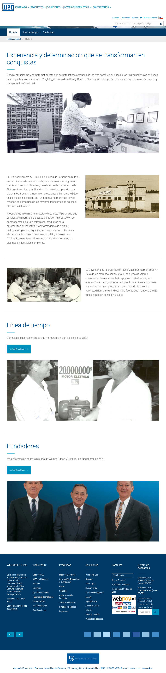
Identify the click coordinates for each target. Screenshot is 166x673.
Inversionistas (73, 7)
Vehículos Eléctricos (94, 619)
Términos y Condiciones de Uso (83, 668)
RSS (103, 668)
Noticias (115, 18)
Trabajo (135, 18)
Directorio (37, 588)
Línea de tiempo (30, 32)
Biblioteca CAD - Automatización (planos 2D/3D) (148, 590)
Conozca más (17, 349)
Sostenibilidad (39, 601)
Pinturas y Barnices (67, 607)
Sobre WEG (20, 7)
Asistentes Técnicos (120, 584)
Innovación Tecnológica (43, 597)
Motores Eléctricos (67, 575)
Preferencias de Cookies (86, 658)
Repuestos (63, 611)
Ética (86, 7)
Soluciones (53, 7)
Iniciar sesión (150, 18)
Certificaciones (39, 610)
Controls (62, 591)
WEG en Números (40, 579)
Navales (88, 579)
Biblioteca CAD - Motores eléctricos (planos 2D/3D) (146, 580)
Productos (36, 7)
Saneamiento (91, 588)
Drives (62, 586)
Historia (13, 32)
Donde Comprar (118, 580)
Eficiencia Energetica (94, 592)
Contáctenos (101, 7)
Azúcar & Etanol (92, 606)
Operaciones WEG (41, 592)
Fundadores (49, 32)
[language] (162, 18)
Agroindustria (91, 601)
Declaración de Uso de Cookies (50, 668)
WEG (7, 7)
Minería (88, 610)
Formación (125, 18)
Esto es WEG (38, 575)
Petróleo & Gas (91, 575)
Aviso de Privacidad (23, 668)
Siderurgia (89, 584)
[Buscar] (161, 24)
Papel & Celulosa (92, 614)
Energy (88, 597)
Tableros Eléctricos (67, 602)
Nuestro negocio (40, 606)
